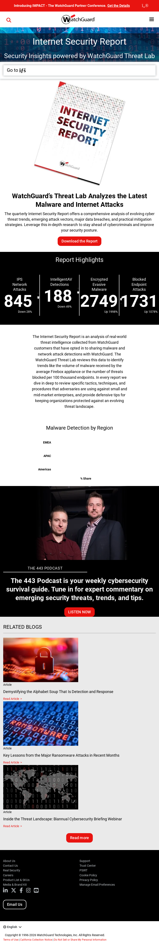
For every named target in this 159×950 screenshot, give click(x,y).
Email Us (14, 904)
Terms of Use (10, 939)
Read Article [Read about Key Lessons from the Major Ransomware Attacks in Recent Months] (11, 762)
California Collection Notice (36, 939)
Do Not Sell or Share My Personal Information (80, 939)
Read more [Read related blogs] (79, 837)
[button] (151, 19)
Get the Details (118, 6)
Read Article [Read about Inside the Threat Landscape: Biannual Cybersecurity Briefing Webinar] (11, 826)
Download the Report (79, 241)
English (12, 927)
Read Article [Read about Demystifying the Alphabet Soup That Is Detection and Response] (11, 698)
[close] (145, 5)
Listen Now (79, 612)
